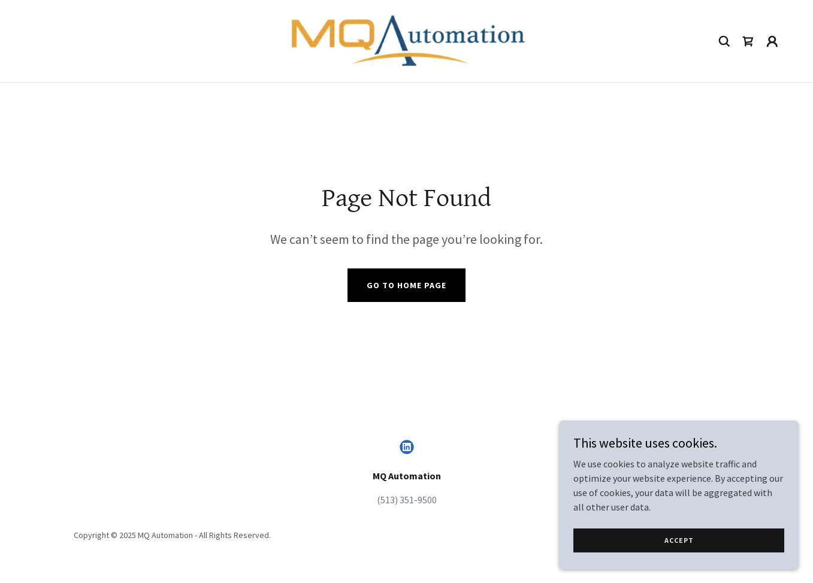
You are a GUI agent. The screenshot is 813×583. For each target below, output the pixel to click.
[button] (772, 41)
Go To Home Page (406, 285)
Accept (679, 540)
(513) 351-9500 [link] (407, 500)
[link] (406, 40)
